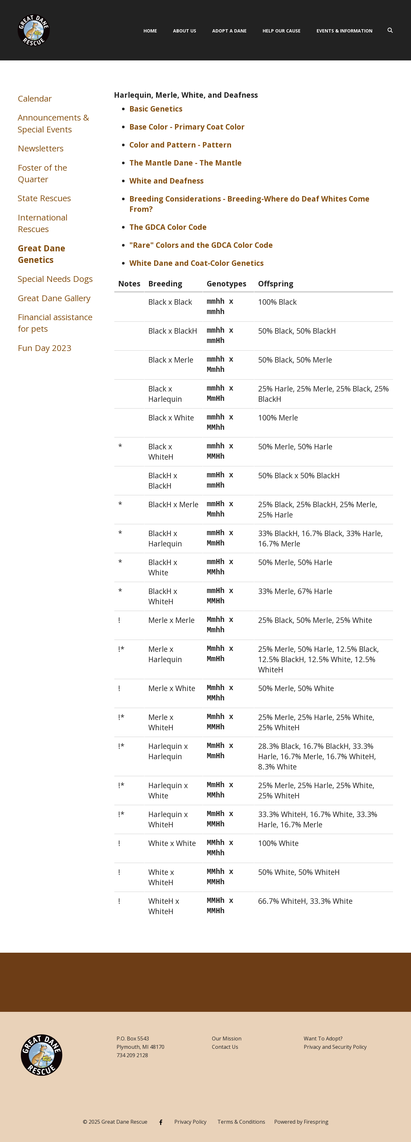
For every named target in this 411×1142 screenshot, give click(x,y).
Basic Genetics (155, 108)
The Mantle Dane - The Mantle (185, 162)
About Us (184, 31)
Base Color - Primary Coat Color (187, 126)
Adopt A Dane (229, 31)
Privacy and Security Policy (335, 1046)
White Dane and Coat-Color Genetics (196, 263)
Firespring (316, 1121)
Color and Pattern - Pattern (180, 144)
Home (150, 31)
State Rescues (44, 198)
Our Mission (226, 1038)
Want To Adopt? (323, 1038)
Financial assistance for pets (55, 322)
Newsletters (41, 148)
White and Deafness (166, 180)
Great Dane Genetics (41, 253)
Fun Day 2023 (44, 348)
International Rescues (42, 223)
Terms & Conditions (241, 1121)
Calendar (35, 98)
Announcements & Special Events (53, 123)
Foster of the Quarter (42, 173)
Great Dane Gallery (54, 298)
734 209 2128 (132, 1055)
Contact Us (225, 1046)
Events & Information (344, 31)
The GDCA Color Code (168, 227)
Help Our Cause (282, 31)
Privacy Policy (190, 1121)
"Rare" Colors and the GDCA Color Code (201, 245)
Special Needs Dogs (55, 278)
